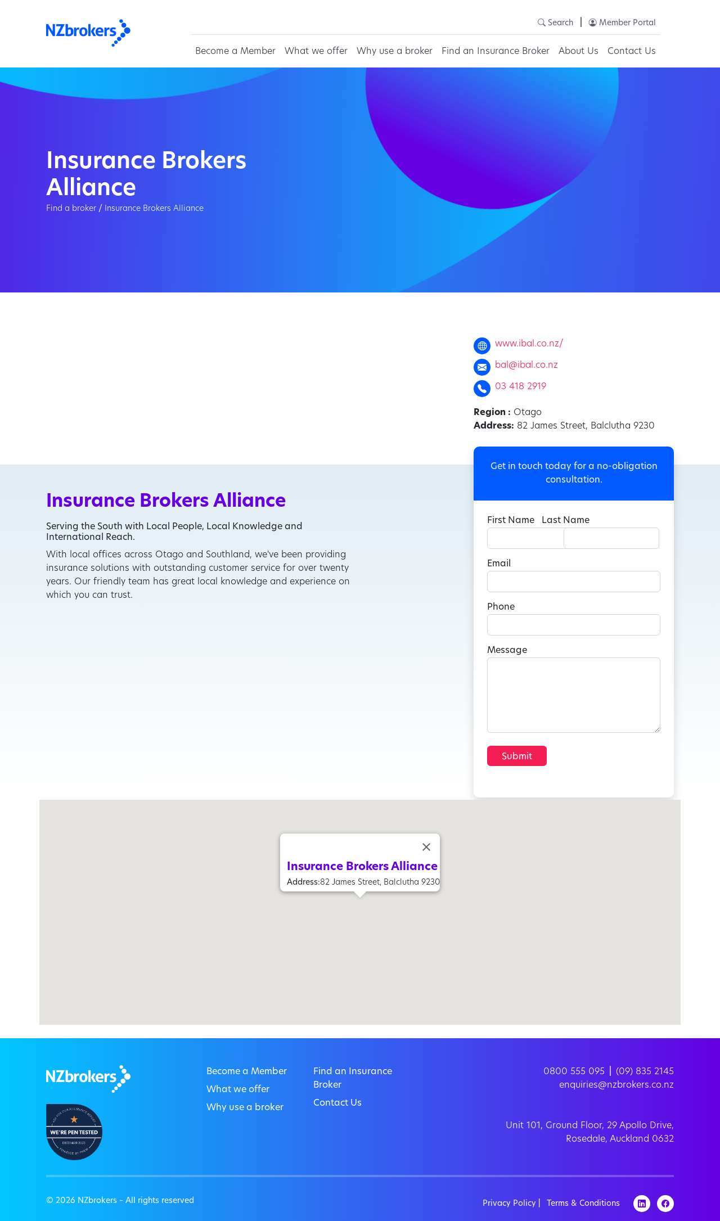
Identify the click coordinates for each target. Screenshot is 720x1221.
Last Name (566, 520)
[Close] (426, 846)
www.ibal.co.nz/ (529, 344)
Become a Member (235, 51)
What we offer (316, 51)
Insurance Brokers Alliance (154, 209)
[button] (360, 908)
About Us (578, 51)
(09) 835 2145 (645, 1071)
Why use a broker (395, 51)
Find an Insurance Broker (496, 51)
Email (499, 564)
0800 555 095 (574, 1071)
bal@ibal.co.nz (526, 365)
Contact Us (632, 51)
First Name (510, 520)
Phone (501, 607)
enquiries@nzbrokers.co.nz (616, 1085)
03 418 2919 (520, 386)
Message (507, 650)
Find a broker (71, 209)
